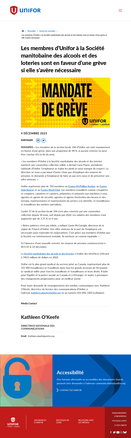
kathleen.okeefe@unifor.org (46, 292)
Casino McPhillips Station (81, 186)
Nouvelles (32, 31)
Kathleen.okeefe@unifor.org (41, 336)
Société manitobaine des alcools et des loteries (49, 253)
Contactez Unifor (71, 390)
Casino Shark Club (50, 189)
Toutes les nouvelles (47, 31)
